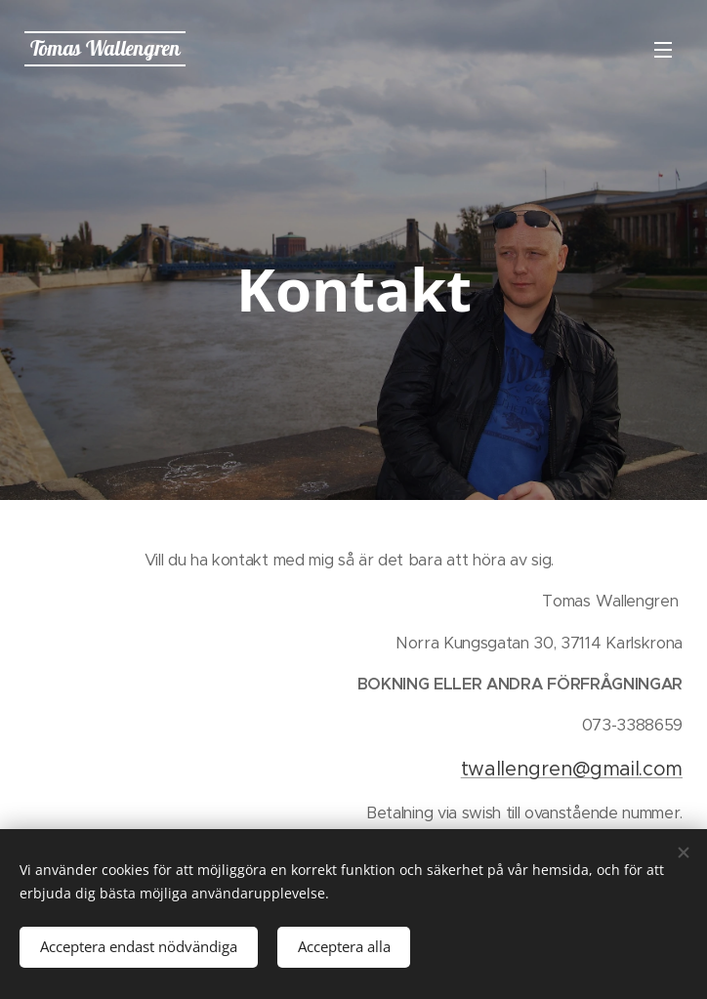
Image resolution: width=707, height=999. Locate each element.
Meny (663, 50)
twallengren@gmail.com (572, 769)
